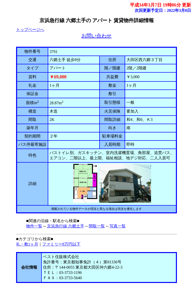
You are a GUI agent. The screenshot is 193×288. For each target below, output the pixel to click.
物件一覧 (34, 226)
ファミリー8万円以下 (61, 244)
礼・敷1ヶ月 (27, 244)
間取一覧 (97, 226)
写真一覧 (118, 226)
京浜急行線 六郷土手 (65, 226)
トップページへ (30, 29)
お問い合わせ (96, 35)
